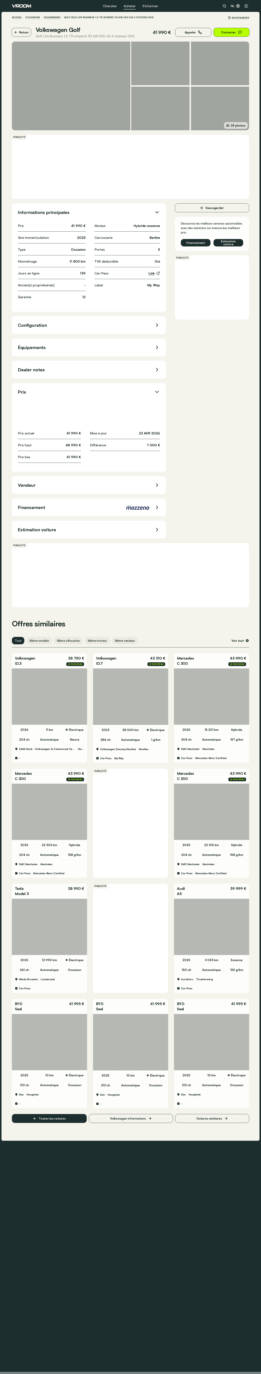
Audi (181, 888)
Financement (195, 243)
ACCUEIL (17, 17)
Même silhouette (68, 640)
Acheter (130, 6)
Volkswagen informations (131, 1118)
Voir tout (240, 640)
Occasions (32, 17)
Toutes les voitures (49, 1119)
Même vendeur (125, 640)
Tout (18, 640)
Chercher (110, 6)
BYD (18, 1003)
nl (235, 6)
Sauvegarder (238, 17)
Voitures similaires (212, 1118)
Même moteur (97, 640)
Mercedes (185, 658)
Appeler (193, 32)
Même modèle (39, 640)
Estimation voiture (228, 242)
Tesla (19, 888)
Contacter (231, 32)
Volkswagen (52, 17)
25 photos (235, 125)
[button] (49, 660)
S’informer (150, 6)
